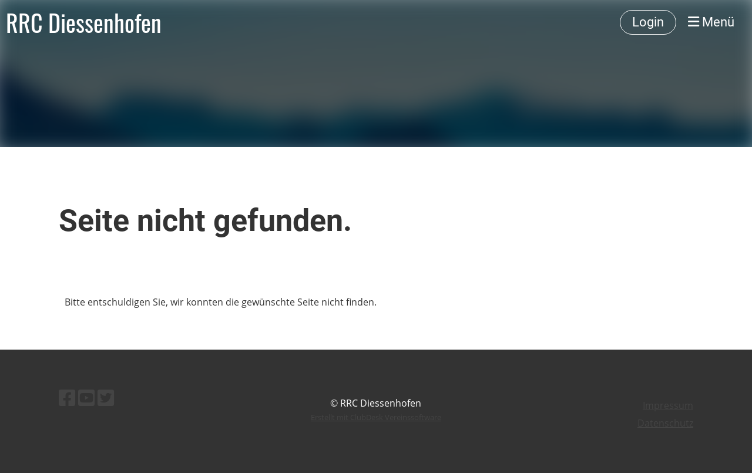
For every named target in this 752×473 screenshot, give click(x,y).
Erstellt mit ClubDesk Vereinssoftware (376, 417)
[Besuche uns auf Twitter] (106, 397)
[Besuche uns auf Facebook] (67, 397)
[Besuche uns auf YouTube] (86, 397)
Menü (711, 22)
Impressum (668, 405)
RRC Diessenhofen (84, 22)
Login (648, 22)
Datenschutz (665, 423)
